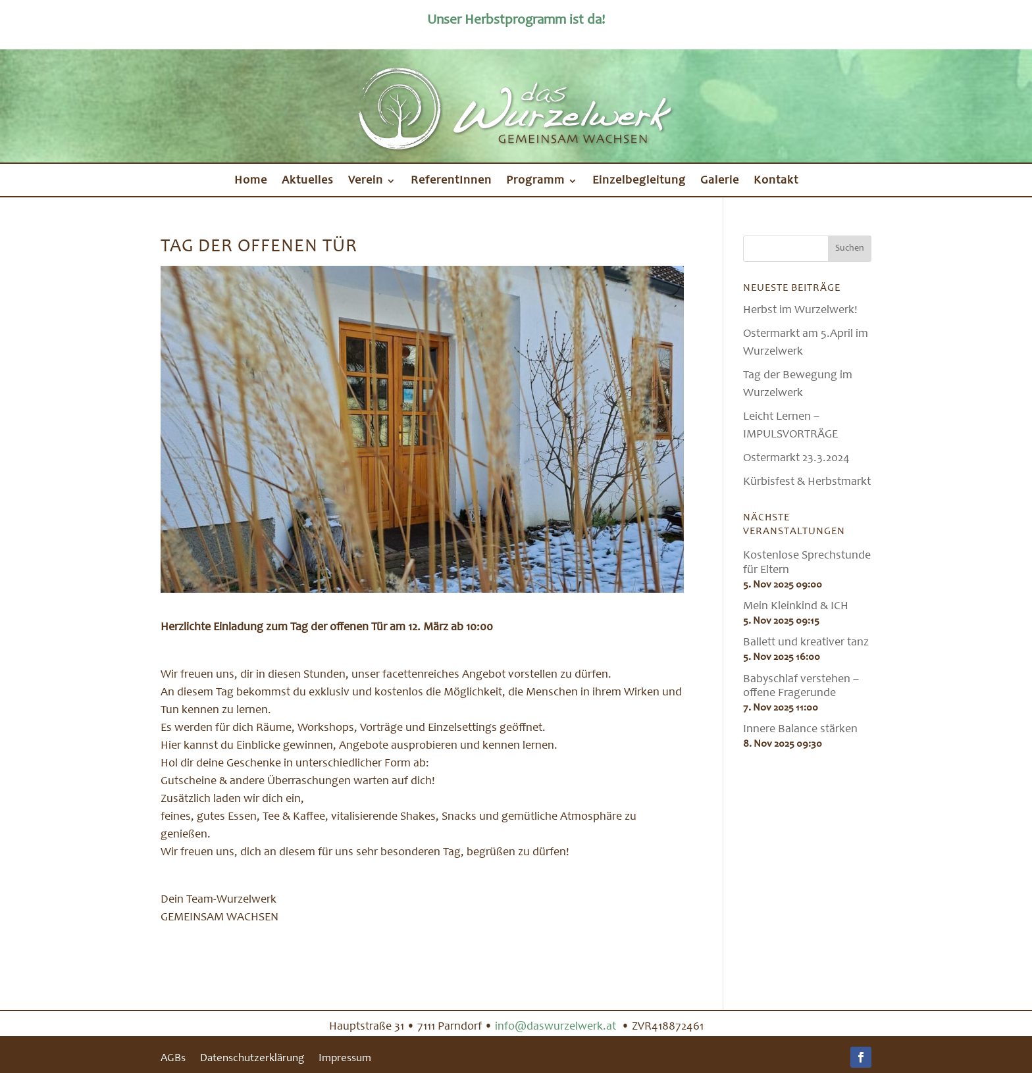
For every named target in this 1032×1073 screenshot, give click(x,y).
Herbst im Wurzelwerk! (800, 310)
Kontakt (776, 181)
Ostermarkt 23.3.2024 (796, 458)
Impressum (345, 1059)
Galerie (719, 181)
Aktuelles (308, 181)
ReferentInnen (451, 181)
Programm (535, 181)
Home (250, 181)
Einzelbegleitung (639, 181)
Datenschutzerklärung (252, 1059)
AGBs (173, 1059)
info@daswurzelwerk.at (557, 1027)
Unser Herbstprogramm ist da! (516, 21)
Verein (365, 181)
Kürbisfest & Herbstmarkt (807, 482)
